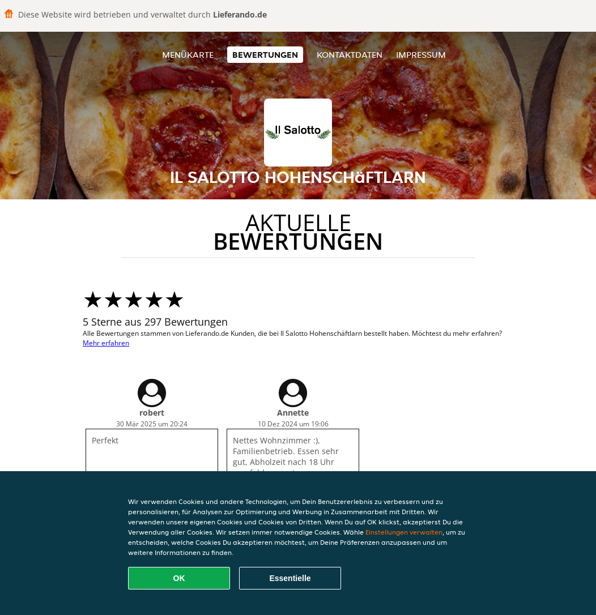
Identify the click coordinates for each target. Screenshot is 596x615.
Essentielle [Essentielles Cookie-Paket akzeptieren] (289, 578)
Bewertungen (265, 55)
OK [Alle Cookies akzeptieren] (179, 578)
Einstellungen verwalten (403, 532)
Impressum (421, 55)
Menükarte (188, 55)
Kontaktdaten (349, 55)
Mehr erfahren (106, 343)
